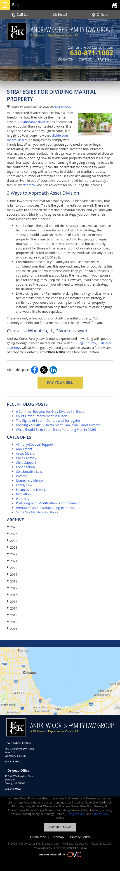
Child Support (26, 462)
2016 (12, 595)
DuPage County (75, 814)
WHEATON (66, 59)
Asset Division (62, 107)
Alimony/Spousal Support (34, 444)
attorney (28, 185)
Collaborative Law (29, 471)
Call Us (20, 14)
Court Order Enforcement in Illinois (42, 416)
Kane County (100, 814)
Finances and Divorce (31, 489)
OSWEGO (85, 59)
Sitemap (58, 837)
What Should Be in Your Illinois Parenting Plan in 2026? (56, 429)
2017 (12, 588)
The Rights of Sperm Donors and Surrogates (48, 420)
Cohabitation (25, 467)
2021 (12, 561)
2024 (12, 540)
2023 (12, 547)
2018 (12, 581)
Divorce (21, 476)
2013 (12, 615)
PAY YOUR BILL (60, 382)
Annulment (24, 449)
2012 (12, 622)
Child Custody (26, 458)
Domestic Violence (29, 480)
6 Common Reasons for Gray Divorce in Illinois (50, 411)
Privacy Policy (80, 837)
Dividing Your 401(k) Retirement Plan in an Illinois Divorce (58, 425)
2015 (12, 601)
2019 (12, 574)
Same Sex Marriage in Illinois (37, 512)
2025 (12, 534)
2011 (12, 628)
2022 (12, 554)
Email (60, 14)
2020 (12, 568)
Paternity (22, 498)
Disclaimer (37, 837)
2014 (12, 608)
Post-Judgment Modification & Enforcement (48, 503)
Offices (100, 14)
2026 (12, 527)
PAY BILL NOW (60, 827)
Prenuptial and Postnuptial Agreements (45, 507)
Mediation (23, 494)
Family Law (24, 485)
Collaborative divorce (33, 122)
